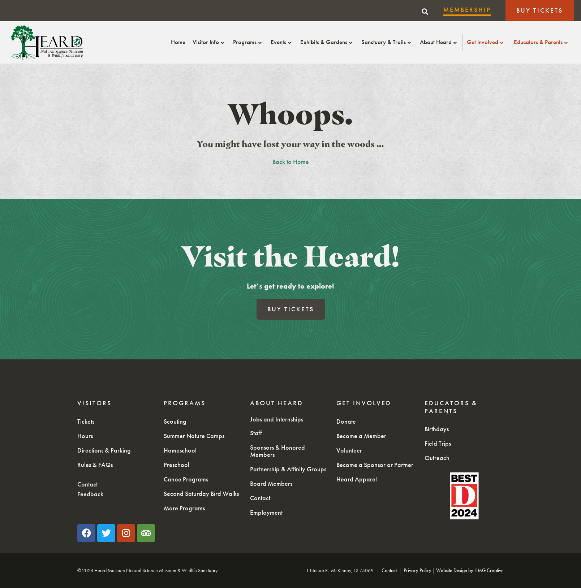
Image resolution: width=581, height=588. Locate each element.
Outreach (437, 458)
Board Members (271, 483)
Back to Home (290, 161)
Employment (266, 512)
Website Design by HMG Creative (470, 570)
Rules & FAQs (95, 465)
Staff (256, 433)
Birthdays (437, 429)
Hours (85, 436)
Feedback (90, 494)
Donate (346, 421)
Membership (467, 9)
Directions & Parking (104, 450)
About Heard (439, 42)
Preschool (176, 465)
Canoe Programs (186, 479)
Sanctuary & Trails (387, 42)
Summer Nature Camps (194, 436)
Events (282, 42)
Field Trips (438, 443)
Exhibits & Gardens (327, 42)
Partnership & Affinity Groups (288, 469)
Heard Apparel (356, 479)
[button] (425, 12)
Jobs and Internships (276, 419)
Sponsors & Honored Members (277, 451)
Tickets (85, 421)
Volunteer (349, 450)
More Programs (184, 508)
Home (178, 42)
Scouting (175, 421)
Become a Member (361, 436)
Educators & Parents (541, 42)
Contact (87, 484)
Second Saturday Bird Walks (201, 493)
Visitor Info (209, 42)
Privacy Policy (417, 570)
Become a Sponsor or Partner (374, 465)
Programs (248, 42)
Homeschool (180, 450)
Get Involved (486, 42)
